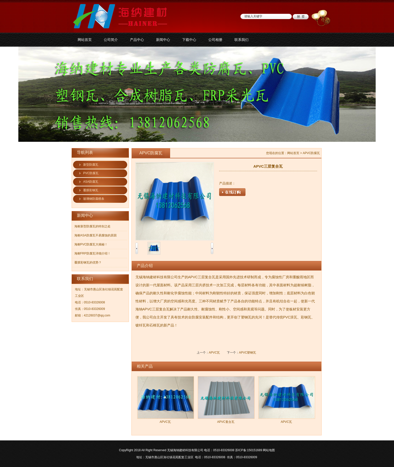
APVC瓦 (214, 352)
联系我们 (241, 40)
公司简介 (111, 40)
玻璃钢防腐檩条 (93, 199)
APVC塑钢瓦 (247, 352)
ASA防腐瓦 (90, 181)
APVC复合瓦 (225, 422)
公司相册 (215, 40)
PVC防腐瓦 (90, 173)
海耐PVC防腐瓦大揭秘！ (91, 244)
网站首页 (85, 40)
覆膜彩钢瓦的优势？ (88, 262)
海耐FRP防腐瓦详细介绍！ (92, 253)
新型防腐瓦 (90, 164)
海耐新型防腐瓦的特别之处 (92, 226)
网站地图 (269, 450)
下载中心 (189, 40)
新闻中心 (163, 40)
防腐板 (197, 94)
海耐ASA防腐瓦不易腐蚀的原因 (95, 235)
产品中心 (137, 40)
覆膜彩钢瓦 (90, 190)
